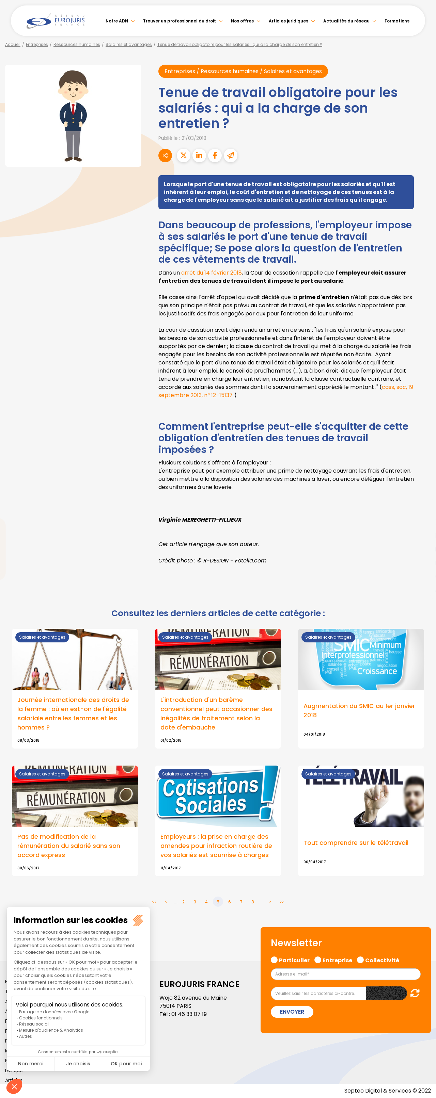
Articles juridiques (288, 21)
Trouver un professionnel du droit (179, 21)
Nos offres (242, 21)
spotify (422, 576)
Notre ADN (117, 21)
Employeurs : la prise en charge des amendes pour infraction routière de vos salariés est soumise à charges (216, 846)
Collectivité (382, 960)
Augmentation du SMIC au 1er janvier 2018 (359, 711)
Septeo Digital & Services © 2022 (387, 1091)
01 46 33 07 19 (189, 1014)
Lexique (14, 1070)
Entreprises (37, 44)
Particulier (294, 960)
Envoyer (292, 1012)
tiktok (422, 590)
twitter (422, 522)
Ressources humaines (76, 44)
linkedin (422, 535)
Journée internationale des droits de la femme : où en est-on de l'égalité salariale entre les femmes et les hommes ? (73, 714)
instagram (422, 562)
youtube (422, 549)
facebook (422, 508)
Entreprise (337, 960)
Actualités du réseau (346, 21)
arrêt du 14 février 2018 (211, 273)
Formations (397, 21)
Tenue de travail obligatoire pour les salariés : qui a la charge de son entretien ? (239, 44)
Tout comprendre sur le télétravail (355, 843)
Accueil (12, 44)
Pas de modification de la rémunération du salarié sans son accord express (68, 846)
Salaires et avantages (129, 44)
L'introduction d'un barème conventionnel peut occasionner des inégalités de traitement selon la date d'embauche (216, 714)
